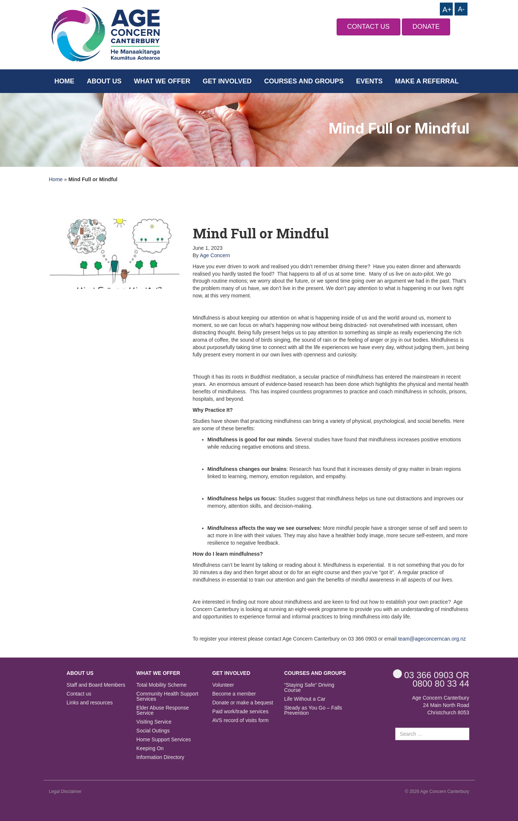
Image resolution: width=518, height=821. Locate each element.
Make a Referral (427, 81)
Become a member (234, 694)
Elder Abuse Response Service (162, 710)
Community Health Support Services (167, 696)
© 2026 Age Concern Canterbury (437, 791)
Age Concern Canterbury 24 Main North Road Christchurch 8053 (440, 705)
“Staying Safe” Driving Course (309, 687)
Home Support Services (163, 739)
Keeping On (150, 748)
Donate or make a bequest (242, 703)
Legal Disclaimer (65, 791)
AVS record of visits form (240, 720)
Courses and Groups (303, 81)
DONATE (426, 26)
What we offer (162, 81)
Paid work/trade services (240, 711)
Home (64, 81)
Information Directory (160, 757)
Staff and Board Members (96, 685)
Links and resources (90, 703)
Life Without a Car (305, 699)
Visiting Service (153, 722)
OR (431, 674)
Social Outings (153, 731)
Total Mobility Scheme (161, 685)
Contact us (79, 694)
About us (104, 81)
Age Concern (215, 255)
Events (369, 81)
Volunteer (223, 685)
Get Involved (227, 81)
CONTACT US (368, 26)
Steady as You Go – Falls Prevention (313, 710)
